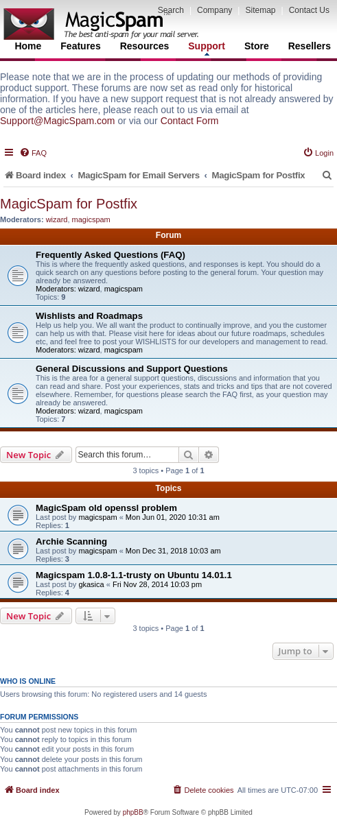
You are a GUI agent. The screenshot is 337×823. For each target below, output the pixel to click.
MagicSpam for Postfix (68, 203)
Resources (145, 45)
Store (256, 45)
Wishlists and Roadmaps (89, 316)
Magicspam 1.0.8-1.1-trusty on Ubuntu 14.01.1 (134, 575)
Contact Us (309, 10)
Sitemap (260, 10)
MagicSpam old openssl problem (106, 508)
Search (171, 10)
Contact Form (190, 120)
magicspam (91, 219)
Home (27, 45)
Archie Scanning (71, 541)
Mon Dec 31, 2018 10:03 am (173, 551)
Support (206, 48)
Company (214, 10)
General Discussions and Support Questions (132, 368)
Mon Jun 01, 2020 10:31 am (173, 517)
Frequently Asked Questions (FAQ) (110, 255)
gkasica (91, 584)
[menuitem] (33, 153)
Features (80, 45)
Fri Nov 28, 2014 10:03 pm (157, 584)
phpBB (133, 812)
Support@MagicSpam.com (57, 120)
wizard (57, 219)
